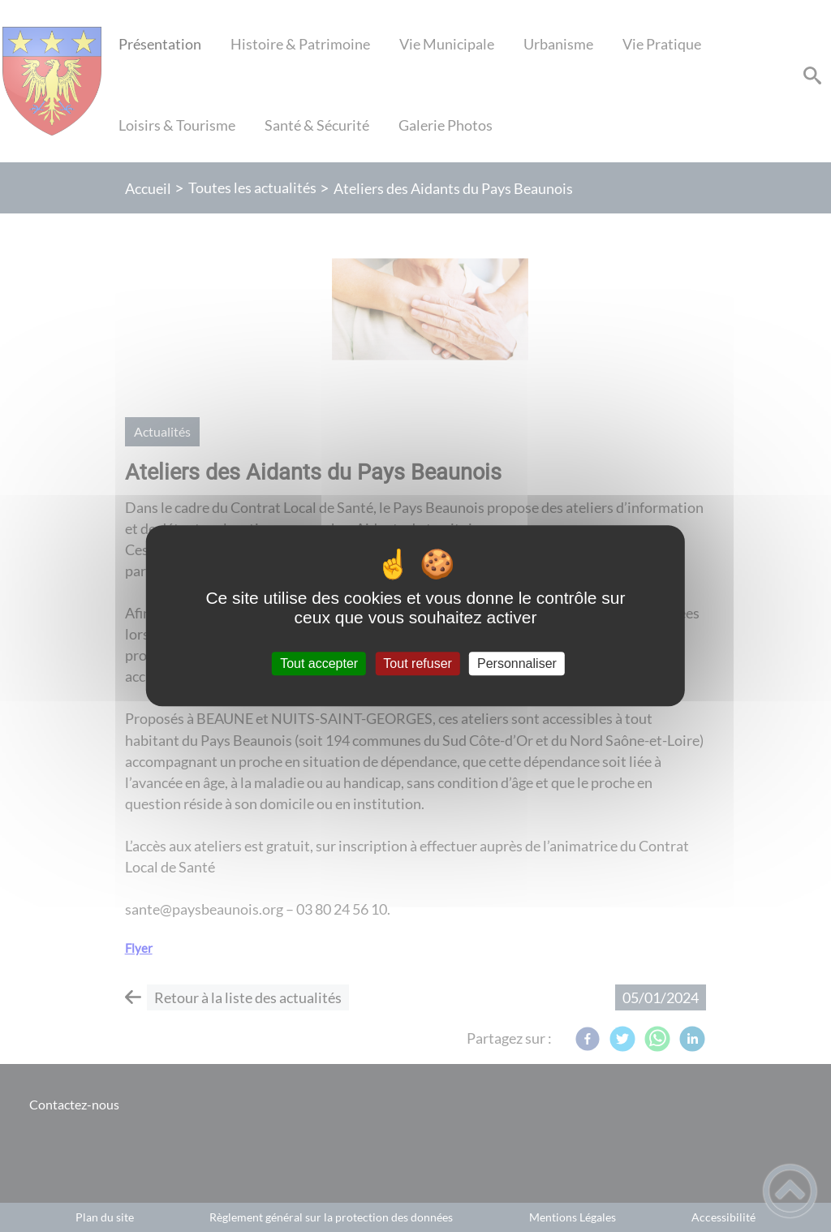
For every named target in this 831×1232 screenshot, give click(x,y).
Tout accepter (319, 663)
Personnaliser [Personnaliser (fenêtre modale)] (517, 663)
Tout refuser (417, 663)
